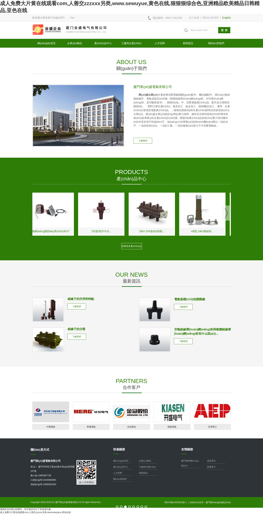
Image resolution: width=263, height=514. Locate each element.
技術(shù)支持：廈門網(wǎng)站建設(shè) (210, 502)
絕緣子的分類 (76, 329)
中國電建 (50, 427)
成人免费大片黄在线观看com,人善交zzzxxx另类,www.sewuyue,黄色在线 (35, 512)
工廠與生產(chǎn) (131, 43)
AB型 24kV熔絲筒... (207, 231)
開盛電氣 (172, 427)
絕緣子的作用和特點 (81, 298)
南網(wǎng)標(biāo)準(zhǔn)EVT (55, 231)
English (226, 17)
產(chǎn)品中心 (103, 43)
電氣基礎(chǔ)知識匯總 (189, 299)
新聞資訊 (188, 43)
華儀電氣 (91, 427)
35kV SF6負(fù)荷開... (156, 231)
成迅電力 (211, 461)
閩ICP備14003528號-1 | (177, 502)
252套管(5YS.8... (106, 231)
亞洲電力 (212, 427)
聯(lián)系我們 (211, 17)
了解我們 (142, 140)
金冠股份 (131, 427)
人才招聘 (160, 43)
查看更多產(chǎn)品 (131, 246)
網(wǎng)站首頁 (46, 43)
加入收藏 (194, 17)
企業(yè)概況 (74, 43)
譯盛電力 (211, 467)
